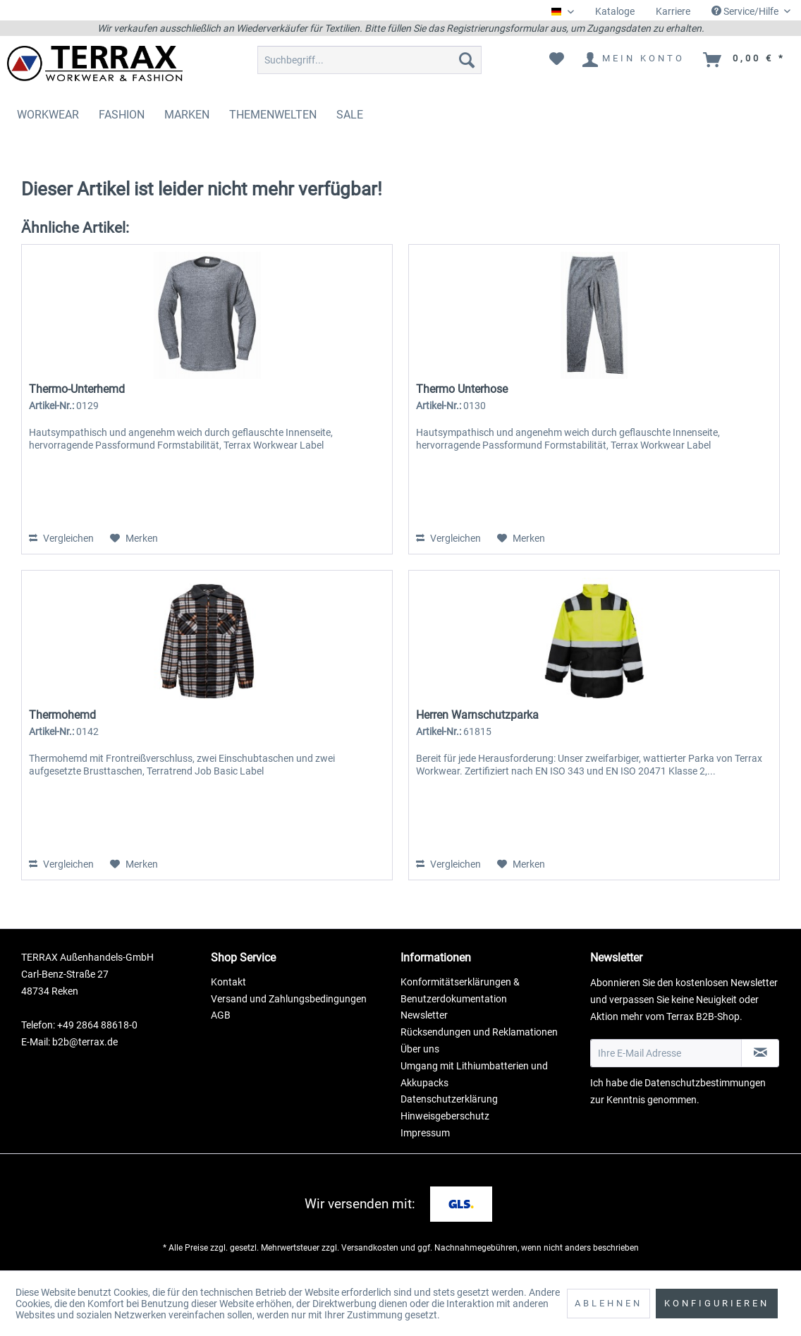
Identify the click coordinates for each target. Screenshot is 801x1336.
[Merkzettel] (556, 60)
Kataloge (615, 11)
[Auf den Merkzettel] (134, 538)
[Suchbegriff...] (369, 60)
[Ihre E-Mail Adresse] (666, 1053)
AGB (221, 1015)
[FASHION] (121, 114)
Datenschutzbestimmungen (705, 1082)
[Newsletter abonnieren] (760, 1053)
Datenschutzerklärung (449, 1099)
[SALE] (349, 114)
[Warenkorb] (745, 60)
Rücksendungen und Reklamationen (479, 1032)
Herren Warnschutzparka (477, 715)
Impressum (425, 1132)
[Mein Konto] (634, 60)
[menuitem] (615, 11)
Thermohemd (62, 715)
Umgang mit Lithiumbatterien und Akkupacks (474, 1074)
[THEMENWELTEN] (272, 114)
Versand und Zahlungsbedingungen (289, 998)
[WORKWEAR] (48, 114)
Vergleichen (61, 538)
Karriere (673, 11)
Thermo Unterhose (462, 389)
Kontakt (228, 982)
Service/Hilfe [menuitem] (746, 11)
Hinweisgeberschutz (444, 1116)
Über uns (419, 1049)
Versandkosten (369, 1248)
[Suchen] (467, 60)
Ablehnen (608, 1303)
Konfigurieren (716, 1303)
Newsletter (424, 1015)
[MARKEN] (186, 114)
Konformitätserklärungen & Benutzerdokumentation (460, 990)
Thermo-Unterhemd (77, 389)
